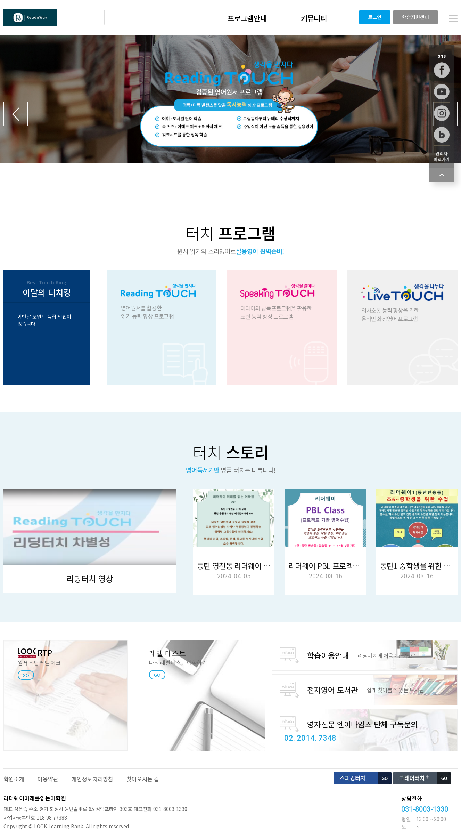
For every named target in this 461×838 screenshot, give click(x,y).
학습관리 (442, 156)
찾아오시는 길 (142, 779)
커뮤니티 (314, 18)
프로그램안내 (247, 18)
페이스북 (442, 70)
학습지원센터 (415, 17)
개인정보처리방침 (92, 779)
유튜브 (442, 91)
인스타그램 (442, 113)
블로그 (442, 135)
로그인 (374, 17)
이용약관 (48, 779)
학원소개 (13, 779)
